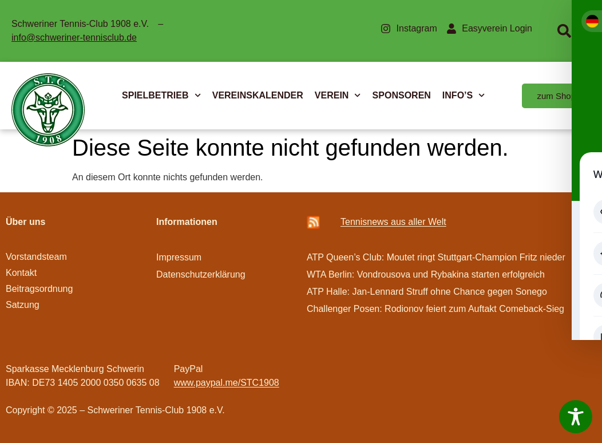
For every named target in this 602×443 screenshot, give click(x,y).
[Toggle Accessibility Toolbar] (575, 416)
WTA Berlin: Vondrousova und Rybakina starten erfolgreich (426, 274)
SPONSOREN (402, 95)
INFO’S (463, 95)
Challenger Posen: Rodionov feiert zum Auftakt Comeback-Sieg (435, 309)
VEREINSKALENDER (257, 95)
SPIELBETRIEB (161, 95)
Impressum (178, 257)
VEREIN (338, 95)
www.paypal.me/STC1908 (226, 382)
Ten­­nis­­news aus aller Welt (393, 222)
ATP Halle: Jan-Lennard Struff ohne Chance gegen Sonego (427, 291)
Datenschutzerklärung (200, 274)
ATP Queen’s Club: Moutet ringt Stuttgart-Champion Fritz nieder (436, 257)
